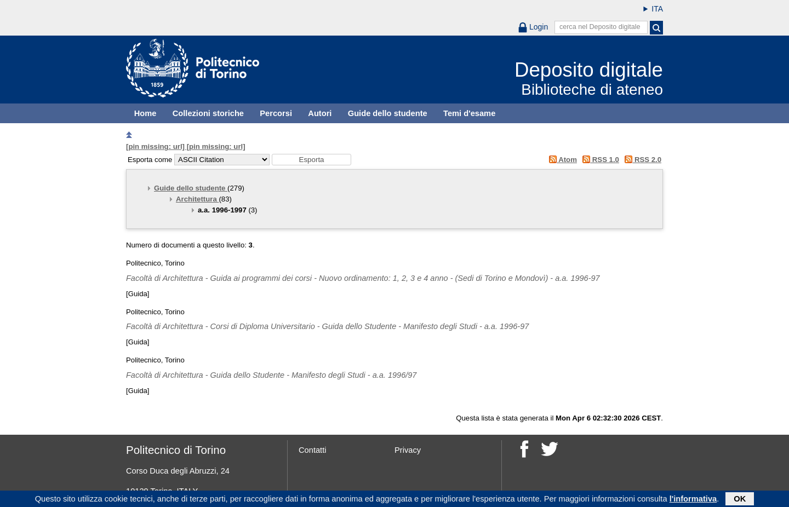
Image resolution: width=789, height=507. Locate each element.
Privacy (408, 450)
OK (740, 500)
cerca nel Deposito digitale (600, 27)
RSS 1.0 (599, 159)
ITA (657, 8)
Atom (560, 159)
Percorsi (276, 113)
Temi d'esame (469, 113)
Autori (319, 113)
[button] (311, 159)
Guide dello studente (387, 113)
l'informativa (693, 500)
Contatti (313, 450)
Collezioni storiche (208, 113)
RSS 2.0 (641, 159)
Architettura (197, 199)
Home (145, 113)
